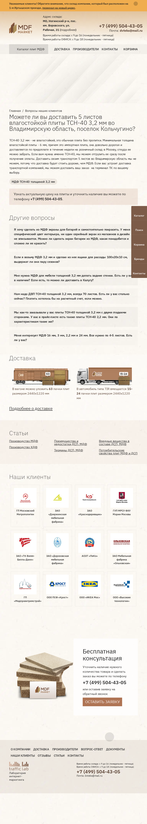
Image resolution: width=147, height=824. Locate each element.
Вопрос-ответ (92, 749)
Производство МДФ (23, 441)
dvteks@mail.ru (131, 30)
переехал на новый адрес (58, 8)
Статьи (59, 755)
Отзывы (44, 755)
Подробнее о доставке (31, 408)
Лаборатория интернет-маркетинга (17, 776)
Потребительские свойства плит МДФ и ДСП (118, 451)
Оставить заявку (102, 701)
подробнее (68, 30)
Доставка (62, 49)
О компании (20, 749)
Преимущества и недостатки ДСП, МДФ (70, 442)
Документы (115, 749)
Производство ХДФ (23, 447)
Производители (86, 49)
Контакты (110, 49)
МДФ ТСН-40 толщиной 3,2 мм (33, 182)
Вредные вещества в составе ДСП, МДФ (114, 442)
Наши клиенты (23, 755)
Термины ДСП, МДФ (68, 450)
